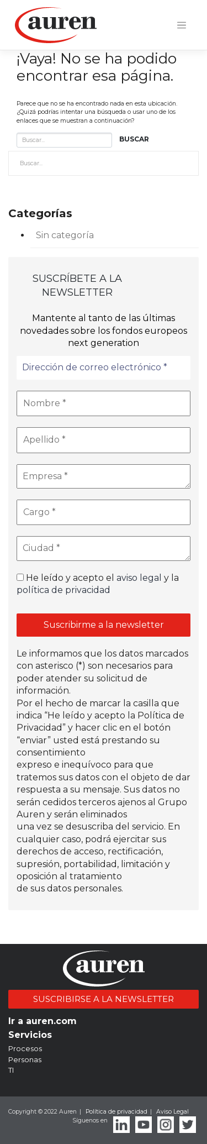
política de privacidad (63, 590)
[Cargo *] (103, 512)
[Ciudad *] (103, 548)
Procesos (25, 1048)
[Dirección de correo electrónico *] (103, 367)
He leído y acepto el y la (98, 584)
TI (11, 1070)
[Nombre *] (103, 403)
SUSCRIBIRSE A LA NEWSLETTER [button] (103, 999)
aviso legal (139, 578)
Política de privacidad (116, 1111)
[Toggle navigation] (181, 25)
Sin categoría (65, 235)
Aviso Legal (172, 1111)
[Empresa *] (103, 476)
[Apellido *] (103, 440)
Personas (24, 1059)
